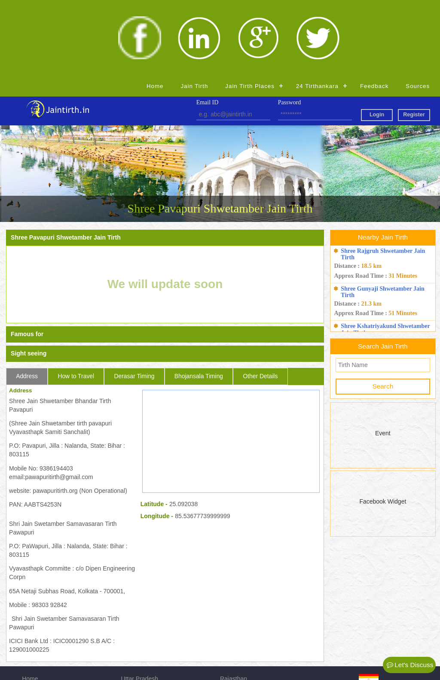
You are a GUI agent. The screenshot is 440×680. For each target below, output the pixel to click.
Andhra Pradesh (143, 613)
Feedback (374, 10)
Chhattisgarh (138, 648)
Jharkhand (234, 625)
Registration (38, 648)
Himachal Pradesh (145, 637)
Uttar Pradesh (139, 602)
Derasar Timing (134, 300)
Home (155, 10)
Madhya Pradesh (144, 625)
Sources (418, 10)
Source (31, 637)
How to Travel (76, 300)
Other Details (260, 300)
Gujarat (230, 613)
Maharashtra (237, 637)
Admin (228, 648)
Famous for (27, 258)
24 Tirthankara (317, 10)
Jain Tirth (194, 10)
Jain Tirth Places (250, 10)
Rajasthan (233, 602)
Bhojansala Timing (198, 300)
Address (27, 300)
